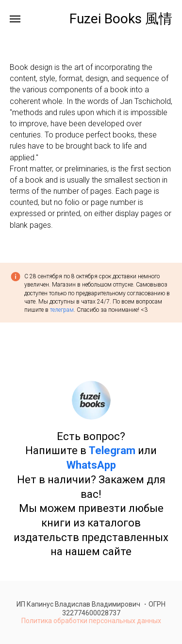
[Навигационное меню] (15, 19)
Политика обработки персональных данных (91, 621)
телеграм (62, 309)
